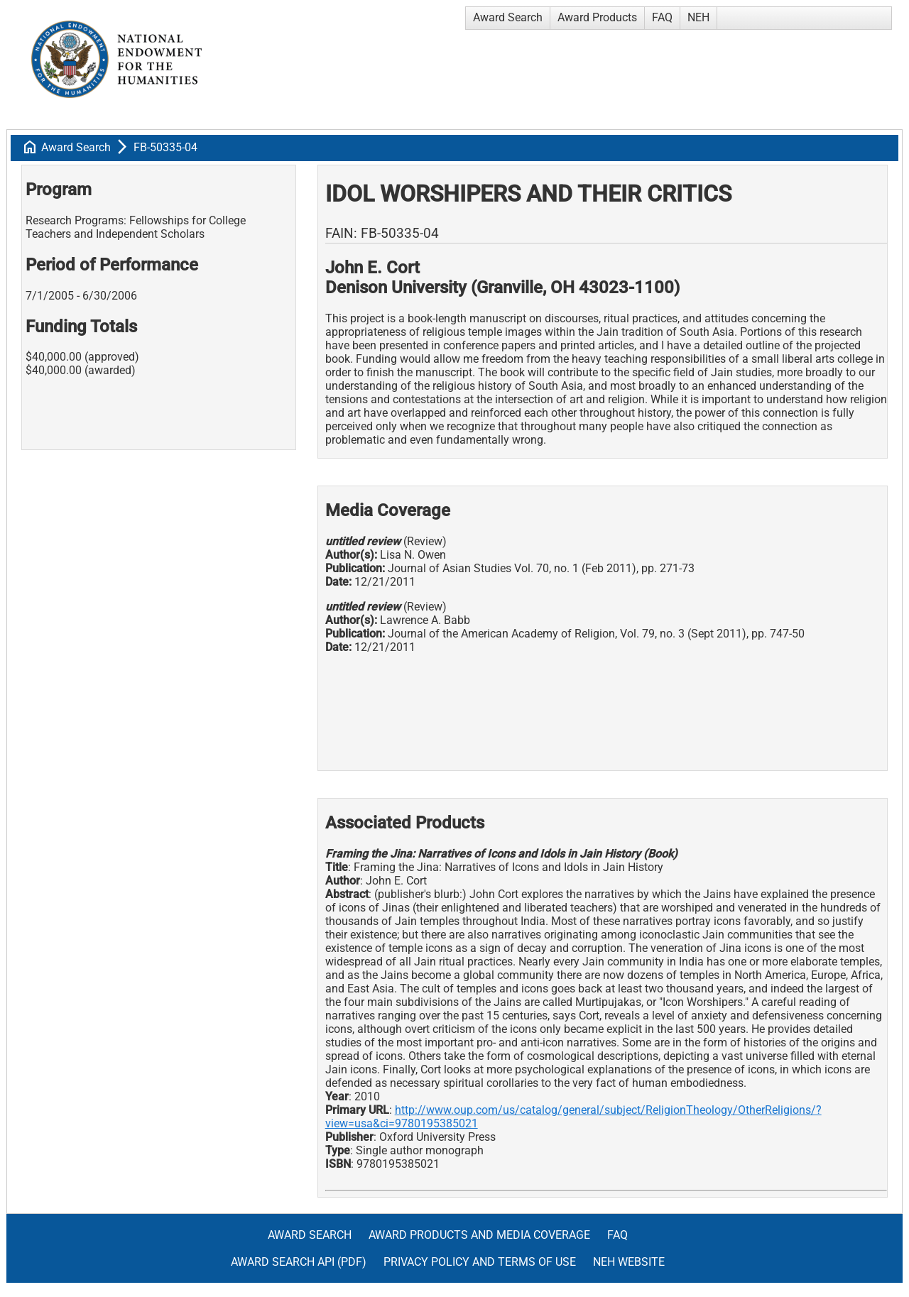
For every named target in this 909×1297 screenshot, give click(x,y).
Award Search (508, 17)
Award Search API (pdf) (298, 1262)
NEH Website (629, 1262)
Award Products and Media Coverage (479, 1235)
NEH (698, 17)
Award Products (597, 17)
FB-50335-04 (165, 147)
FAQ (662, 17)
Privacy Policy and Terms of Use (479, 1262)
